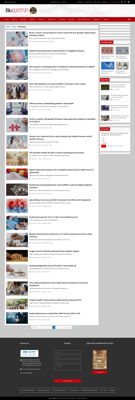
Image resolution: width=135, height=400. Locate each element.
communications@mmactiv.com (31, 369)
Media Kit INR (96, 2)
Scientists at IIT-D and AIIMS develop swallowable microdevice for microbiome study (107, 57)
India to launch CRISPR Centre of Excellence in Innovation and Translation (121, 72)
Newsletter (80, 2)
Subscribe (104, 2)
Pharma (22, 19)
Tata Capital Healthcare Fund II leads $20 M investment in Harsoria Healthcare (58, 284)
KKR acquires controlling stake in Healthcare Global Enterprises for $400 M (62, 67)
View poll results (111, 146)
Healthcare (51, 19)
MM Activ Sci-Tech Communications (67, 398)
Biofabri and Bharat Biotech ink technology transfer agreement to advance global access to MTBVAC (107, 72)
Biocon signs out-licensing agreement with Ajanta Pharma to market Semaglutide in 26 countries (122, 57)
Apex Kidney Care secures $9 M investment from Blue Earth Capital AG (60, 200)
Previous (34, 327)
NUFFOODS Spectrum (59, 390)
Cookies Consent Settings (89, 390)
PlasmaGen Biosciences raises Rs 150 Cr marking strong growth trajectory (120, 117)
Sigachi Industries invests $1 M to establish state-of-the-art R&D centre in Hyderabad (61, 171)
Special (41, 19)
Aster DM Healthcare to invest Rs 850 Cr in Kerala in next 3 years (57, 84)
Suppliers (96, 19)
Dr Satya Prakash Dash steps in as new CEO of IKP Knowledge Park (119, 96)
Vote (103, 146)
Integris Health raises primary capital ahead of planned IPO (55, 300)
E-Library (64, 2)
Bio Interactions (84, 19)
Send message (67, 381)
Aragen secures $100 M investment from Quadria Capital (54, 251)
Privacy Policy (74, 390)
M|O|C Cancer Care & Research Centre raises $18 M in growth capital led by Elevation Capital (62, 34)
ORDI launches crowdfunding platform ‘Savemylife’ (51, 103)
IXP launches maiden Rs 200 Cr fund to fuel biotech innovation (56, 152)
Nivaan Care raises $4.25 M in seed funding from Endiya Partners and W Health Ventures (60, 137)
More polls (120, 146)
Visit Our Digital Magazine (27, 390)
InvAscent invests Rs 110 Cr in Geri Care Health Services (53, 217)
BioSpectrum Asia (44, 390)
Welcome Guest (55, 2)
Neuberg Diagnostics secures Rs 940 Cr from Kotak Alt (52, 265)
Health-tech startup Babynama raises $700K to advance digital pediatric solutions (60, 186)
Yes (103, 138)
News (14, 19)
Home (7, 19)
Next (69, 327)
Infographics (88, 2)
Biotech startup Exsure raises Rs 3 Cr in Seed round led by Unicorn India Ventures (60, 235)
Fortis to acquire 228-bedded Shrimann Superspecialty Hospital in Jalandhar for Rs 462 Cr (62, 120)
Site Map (103, 390)
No (102, 140)
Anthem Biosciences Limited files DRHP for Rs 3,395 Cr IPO (54, 313)
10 (65, 327)
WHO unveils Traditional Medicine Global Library (118, 86)
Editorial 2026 (72, 2)
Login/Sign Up (112, 2)
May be (104, 143)
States (106, 19)
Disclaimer (112, 390)
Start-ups (62, 19)
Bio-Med (71, 19)
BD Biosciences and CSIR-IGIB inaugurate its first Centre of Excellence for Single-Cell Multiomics (119, 106)
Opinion (32, 19)
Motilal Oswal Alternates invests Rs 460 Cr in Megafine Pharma (56, 51)
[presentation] (67, 374)
